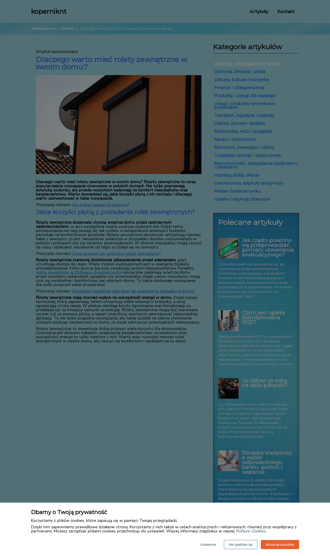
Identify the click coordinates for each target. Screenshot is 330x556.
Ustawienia (208, 544)
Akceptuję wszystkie (280, 544)
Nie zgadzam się (241, 544)
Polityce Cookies (251, 531)
